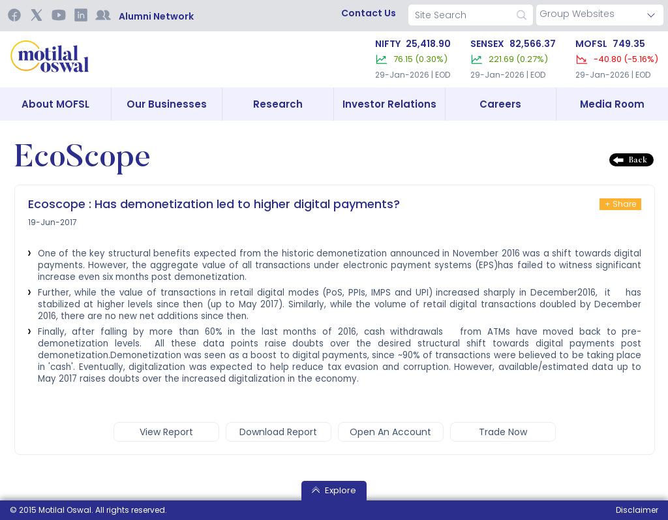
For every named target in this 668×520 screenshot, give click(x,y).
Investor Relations (389, 104)
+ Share (620, 203)
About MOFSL (55, 104)
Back (638, 160)
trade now (503, 431)
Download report (278, 431)
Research (278, 104)
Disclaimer (637, 509)
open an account (390, 431)
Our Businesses (167, 104)
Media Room (612, 104)
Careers (500, 104)
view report (166, 431)
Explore (334, 490)
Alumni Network (156, 16)
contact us (368, 13)
